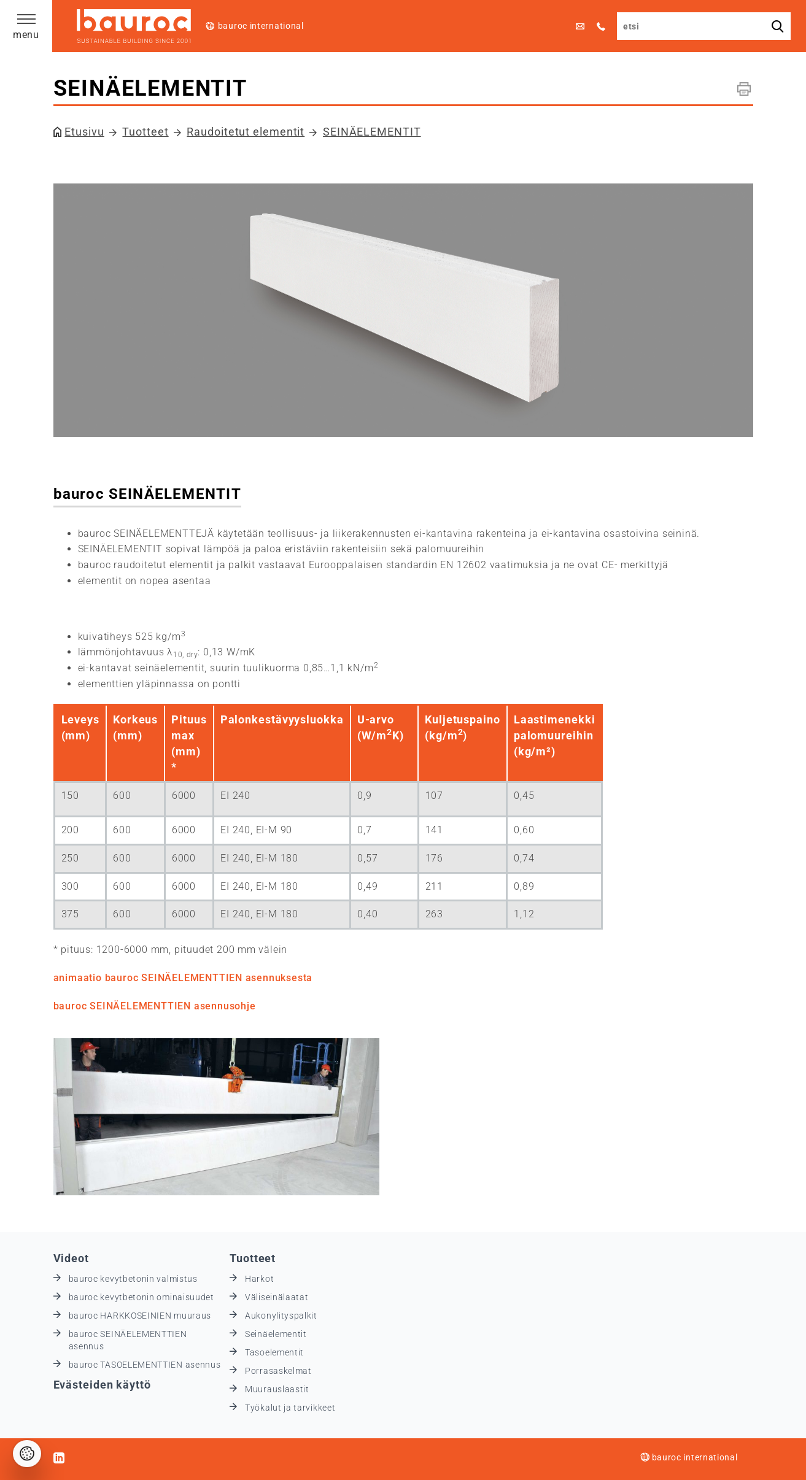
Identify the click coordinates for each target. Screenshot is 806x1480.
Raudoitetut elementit (245, 131)
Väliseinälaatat (277, 1297)
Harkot (259, 1279)
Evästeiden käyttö (102, 1384)
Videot (71, 1258)
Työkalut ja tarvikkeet (290, 1408)
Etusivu (84, 131)
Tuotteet (145, 131)
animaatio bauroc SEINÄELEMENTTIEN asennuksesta (183, 978)
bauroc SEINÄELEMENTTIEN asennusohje (154, 1006)
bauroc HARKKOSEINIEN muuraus (140, 1315)
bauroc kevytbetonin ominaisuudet (141, 1297)
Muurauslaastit (277, 1389)
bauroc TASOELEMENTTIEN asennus (145, 1365)
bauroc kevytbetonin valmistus (133, 1279)
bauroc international (261, 26)
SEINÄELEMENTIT (372, 131)
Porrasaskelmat (278, 1371)
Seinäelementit (276, 1334)
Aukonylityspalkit (281, 1315)
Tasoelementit (274, 1352)
